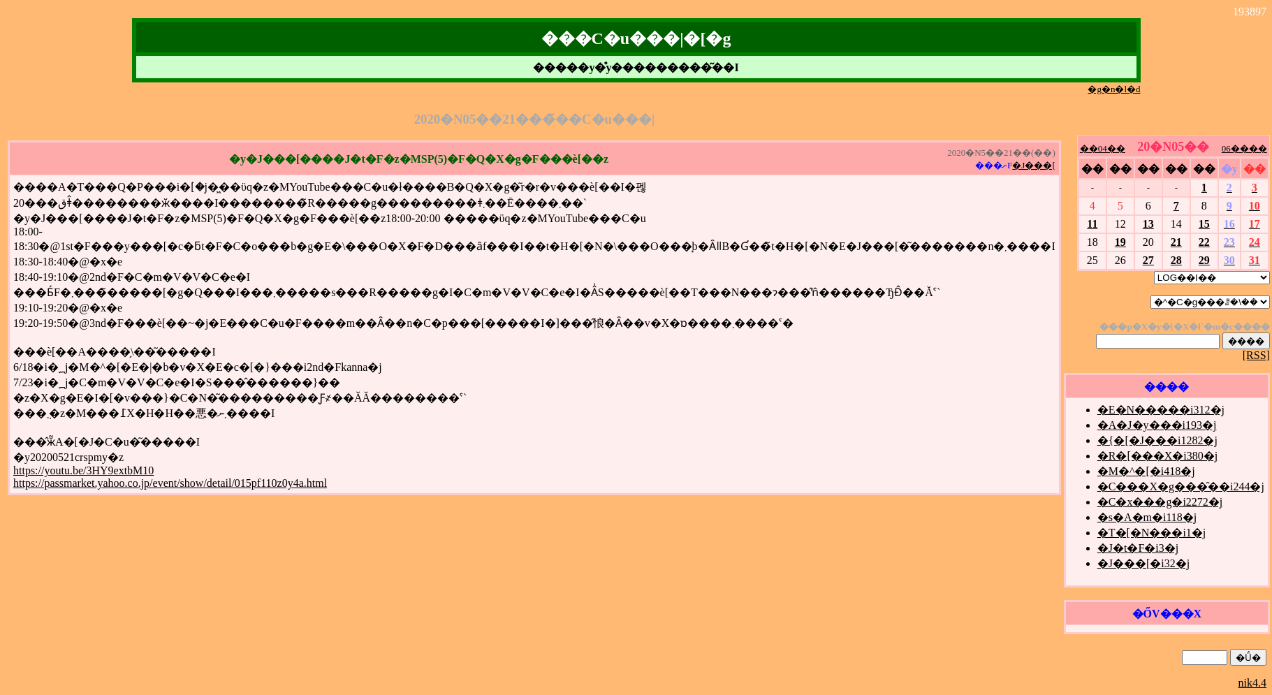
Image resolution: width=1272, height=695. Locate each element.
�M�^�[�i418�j (1146, 471)
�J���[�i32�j (1143, 563)
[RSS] (1256, 355)
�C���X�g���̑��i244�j (1180, 486)
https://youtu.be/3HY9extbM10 (83, 470)
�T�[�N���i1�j (1151, 533)
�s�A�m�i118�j (1147, 517)
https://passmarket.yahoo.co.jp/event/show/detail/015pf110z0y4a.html (170, 483)
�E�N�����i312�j (1161, 410)
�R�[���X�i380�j (1157, 456)
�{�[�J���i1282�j (1157, 440)
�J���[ (1033, 165)
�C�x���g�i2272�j (1160, 502)
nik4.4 (1252, 683)
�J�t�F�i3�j (1137, 548)
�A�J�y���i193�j (1157, 425)
